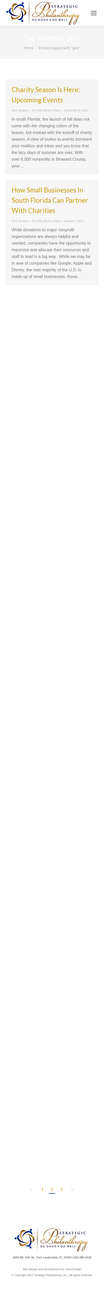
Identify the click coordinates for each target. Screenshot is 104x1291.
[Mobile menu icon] (94, 13)
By (46, 110)
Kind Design (73, 1269)
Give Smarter (20, 110)
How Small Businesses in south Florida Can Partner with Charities (50, 200)
